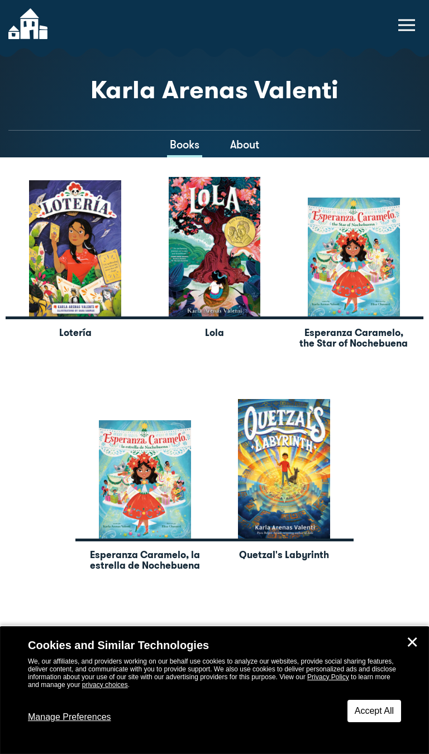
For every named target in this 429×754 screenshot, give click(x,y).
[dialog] (214, 690)
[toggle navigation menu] (406, 25)
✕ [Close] (412, 642)
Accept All (374, 710)
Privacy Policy (328, 677)
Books (184, 144)
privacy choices (105, 685)
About (244, 144)
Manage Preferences (69, 717)
